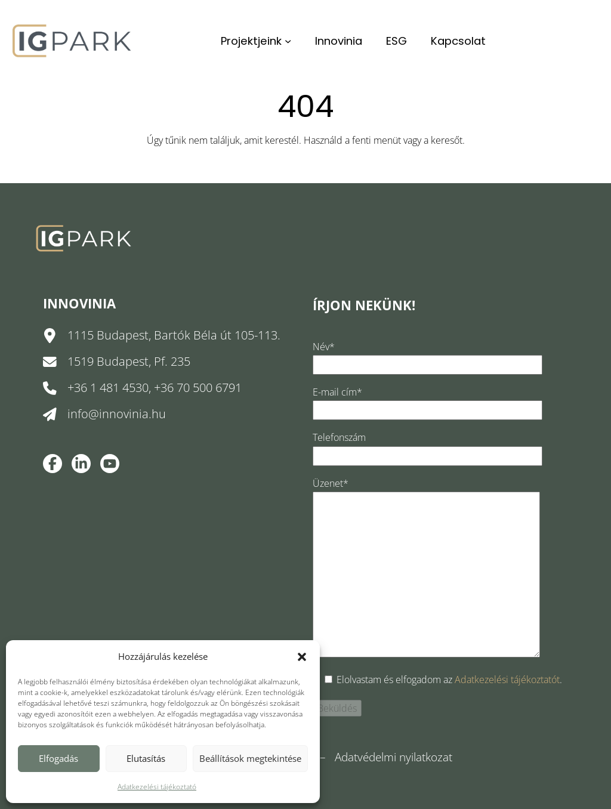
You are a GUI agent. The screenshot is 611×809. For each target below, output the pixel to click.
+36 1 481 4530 (108, 387)
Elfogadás (58, 758)
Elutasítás (145, 758)
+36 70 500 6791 (198, 387)
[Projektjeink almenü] (288, 41)
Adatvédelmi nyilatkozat (393, 757)
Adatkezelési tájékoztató (157, 787)
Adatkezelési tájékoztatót (507, 679)
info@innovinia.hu (116, 414)
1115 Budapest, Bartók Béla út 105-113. (173, 335)
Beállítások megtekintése (250, 758)
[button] (302, 657)
